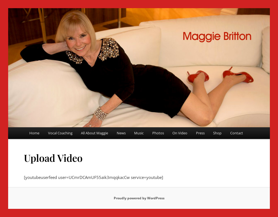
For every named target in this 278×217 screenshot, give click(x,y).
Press (200, 133)
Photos (158, 133)
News (121, 133)
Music (139, 133)
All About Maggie (94, 133)
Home (34, 133)
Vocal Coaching (60, 133)
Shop (217, 133)
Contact (236, 133)
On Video (179, 133)
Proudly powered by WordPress (139, 198)
